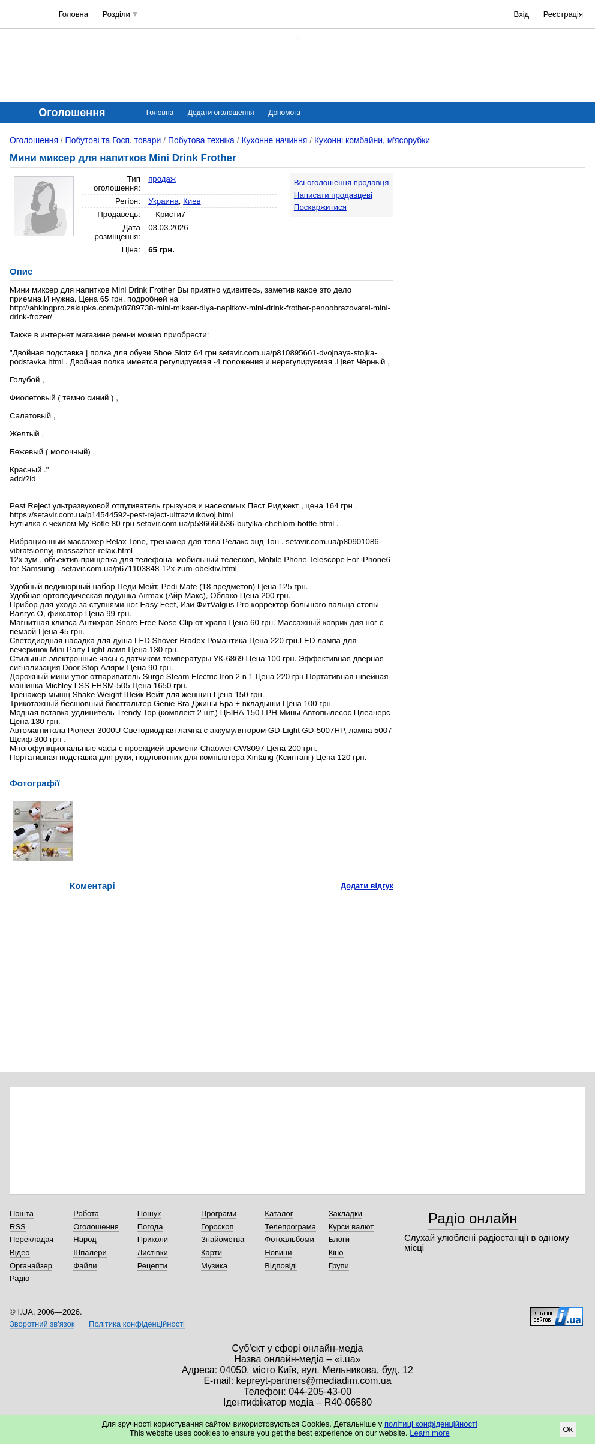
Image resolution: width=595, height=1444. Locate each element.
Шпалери (90, 1252)
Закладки (345, 1213)
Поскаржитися (320, 207)
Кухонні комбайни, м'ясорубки (372, 140)
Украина (163, 201)
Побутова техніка (201, 140)
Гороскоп (217, 1226)
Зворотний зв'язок (42, 1323)
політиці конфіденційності (430, 1423)
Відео (20, 1252)
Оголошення (34, 140)
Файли (85, 1265)
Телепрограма (290, 1226)
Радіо (19, 1278)
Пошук (149, 1213)
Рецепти (152, 1265)
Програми (218, 1213)
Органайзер (31, 1265)
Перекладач (31, 1239)
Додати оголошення (221, 112)
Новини (278, 1252)
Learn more (429, 1432)
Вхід (522, 14)
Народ (84, 1239)
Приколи (152, 1239)
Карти (211, 1252)
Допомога (284, 112)
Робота (86, 1213)
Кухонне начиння (274, 140)
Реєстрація (563, 14)
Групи (339, 1265)
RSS (18, 1226)
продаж (162, 178)
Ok (568, 1429)
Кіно (336, 1252)
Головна (73, 14)
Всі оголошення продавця (341, 182)
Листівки (152, 1252)
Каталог (279, 1213)
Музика (214, 1265)
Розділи (116, 14)
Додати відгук (367, 885)
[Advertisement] (497, 247)
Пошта (22, 1213)
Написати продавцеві (333, 195)
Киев (192, 201)
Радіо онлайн (473, 1218)
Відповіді (281, 1265)
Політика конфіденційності (137, 1323)
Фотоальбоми (289, 1239)
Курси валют (351, 1226)
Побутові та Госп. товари (113, 140)
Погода (150, 1226)
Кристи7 (170, 214)
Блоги (339, 1239)
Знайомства (222, 1239)
